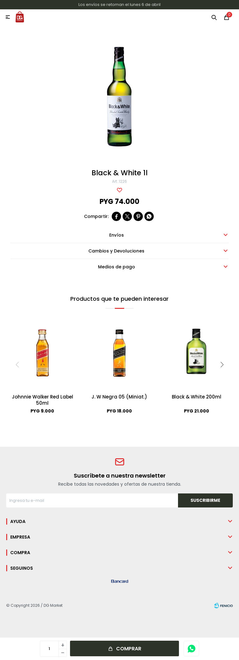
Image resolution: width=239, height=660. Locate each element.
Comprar (128, 648)
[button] (222, 364)
